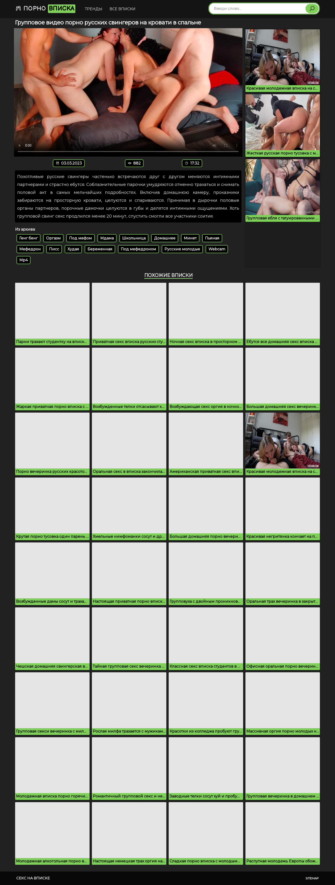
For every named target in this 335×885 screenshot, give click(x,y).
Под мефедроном (138, 249)
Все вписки (122, 9)
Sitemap (312, 878)
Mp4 (23, 260)
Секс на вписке (33, 878)
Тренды (93, 9)
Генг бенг (28, 238)
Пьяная (212, 238)
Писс (54, 249)
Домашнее (164, 238)
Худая (73, 249)
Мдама (107, 238)
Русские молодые (182, 249)
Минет (190, 238)
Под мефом (80, 238)
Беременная (99, 249)
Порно (45, 8)
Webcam (216, 249)
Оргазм (53, 238)
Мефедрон (30, 249)
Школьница (134, 238)
